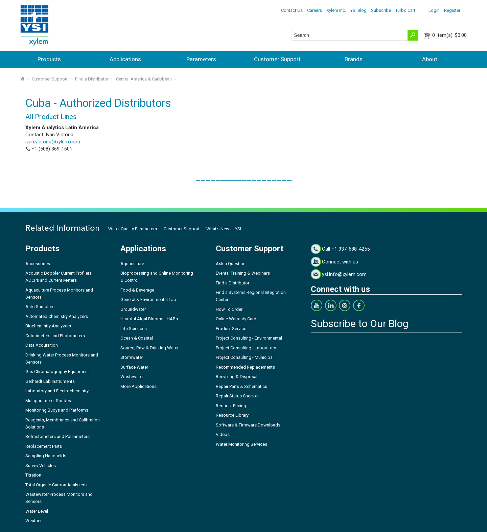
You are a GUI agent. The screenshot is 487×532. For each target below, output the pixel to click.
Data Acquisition (41, 345)
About (429, 59)
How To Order (229, 309)
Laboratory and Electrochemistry (57, 390)
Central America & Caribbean (144, 79)
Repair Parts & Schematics (241, 386)
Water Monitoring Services (241, 444)
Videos (223, 434)
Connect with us (340, 262)
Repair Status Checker (237, 395)
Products (49, 59)
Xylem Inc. (336, 10)
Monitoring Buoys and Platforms (56, 410)
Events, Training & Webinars (243, 273)
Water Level (36, 511)
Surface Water (134, 367)
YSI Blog (358, 10)
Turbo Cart (405, 10)
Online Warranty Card (236, 318)
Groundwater (133, 309)
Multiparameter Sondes (48, 400)
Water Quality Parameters (132, 228)
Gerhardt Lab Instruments (50, 381)
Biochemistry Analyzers (48, 325)
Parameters (201, 59)
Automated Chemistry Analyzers (56, 316)
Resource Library (232, 415)
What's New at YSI (223, 228)
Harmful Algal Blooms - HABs (149, 318)
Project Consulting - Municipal (245, 357)
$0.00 (449, 35)
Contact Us (292, 10)
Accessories (37, 263)
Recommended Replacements (245, 367)
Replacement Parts (43, 446)
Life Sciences (133, 328)
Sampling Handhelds (45, 455)
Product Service (231, 328)
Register (452, 10)
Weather (33, 520)
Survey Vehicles (40, 465)
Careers (314, 10)
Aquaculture (132, 263)
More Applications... (140, 386)
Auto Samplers (39, 306)
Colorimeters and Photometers (55, 335)
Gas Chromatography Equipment (57, 371)
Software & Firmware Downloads (248, 424)
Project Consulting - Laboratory (246, 347)
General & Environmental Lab (148, 299)
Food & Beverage (137, 290)
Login (434, 10)
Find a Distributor (92, 79)
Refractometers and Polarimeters (57, 436)
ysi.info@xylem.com (344, 274)
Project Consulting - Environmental (249, 338)
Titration (33, 475)
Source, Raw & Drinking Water (149, 347)
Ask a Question (231, 263)
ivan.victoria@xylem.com (52, 142)
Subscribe (381, 10)
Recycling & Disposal (236, 376)
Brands (354, 59)
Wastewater (132, 376)
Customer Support (277, 59)
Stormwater (131, 357)
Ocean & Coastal (136, 338)
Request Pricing (231, 405)
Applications (125, 59)
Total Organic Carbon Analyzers (56, 484)
